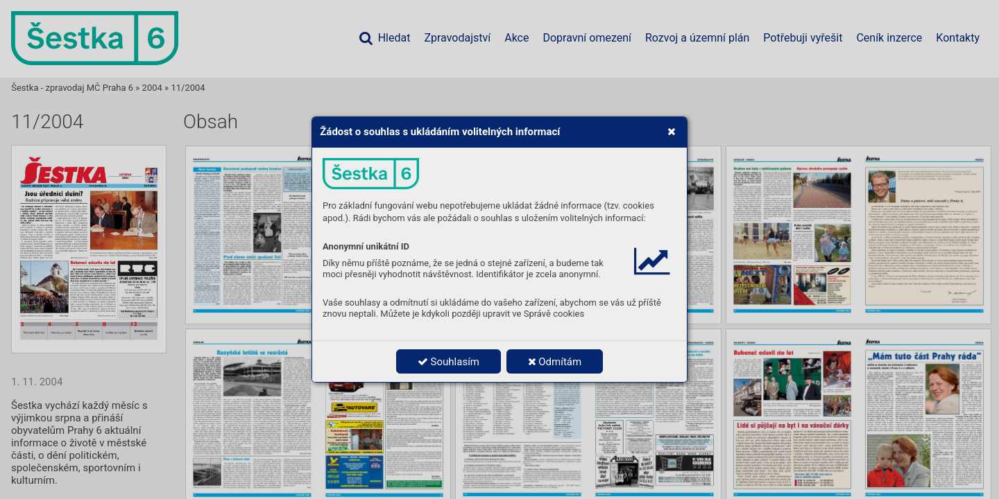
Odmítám (555, 362)
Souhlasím (448, 362)
